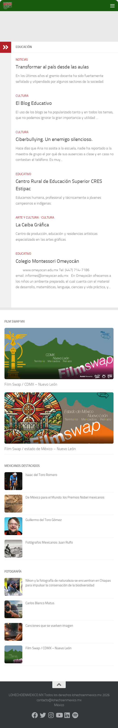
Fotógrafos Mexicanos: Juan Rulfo (49, 542)
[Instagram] (51, 715)
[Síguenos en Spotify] (75, 715)
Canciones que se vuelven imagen (49, 626)
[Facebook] (35, 715)
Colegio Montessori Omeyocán (47, 261)
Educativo (23, 174)
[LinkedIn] (67, 715)
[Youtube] (59, 715)
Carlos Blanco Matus (39, 603)
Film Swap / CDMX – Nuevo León (30, 384)
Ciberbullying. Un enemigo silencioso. (54, 139)
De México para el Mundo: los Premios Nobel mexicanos (64, 497)
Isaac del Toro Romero (41, 475)
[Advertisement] (61, 47)
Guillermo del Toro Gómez (43, 520)
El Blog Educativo (34, 103)
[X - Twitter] (43, 715)
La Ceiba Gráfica (32, 225)
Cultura (22, 96)
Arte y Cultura (27, 217)
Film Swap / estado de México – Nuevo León (40, 449)
